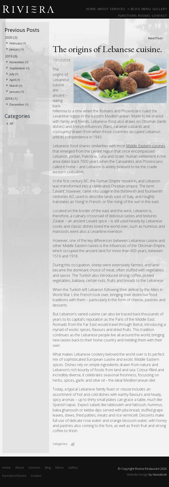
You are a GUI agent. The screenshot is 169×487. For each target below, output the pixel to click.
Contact (159, 15)
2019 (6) (11, 56)
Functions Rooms (134, 15)
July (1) (14, 74)
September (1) (19, 68)
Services (117, 9)
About (102, 9)
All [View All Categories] (72, 444)
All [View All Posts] (11, 123)
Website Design (137, 474)
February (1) (18, 43)
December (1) (19, 104)
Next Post (155, 38)
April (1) (15, 80)
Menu (146, 9)
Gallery (159, 9)
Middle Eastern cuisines (145, 145)
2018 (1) (11, 98)
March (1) (16, 85)
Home (91, 9)
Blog (135, 9)
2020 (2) (11, 37)
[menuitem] (6, 468)
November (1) (19, 62)
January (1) (17, 49)
